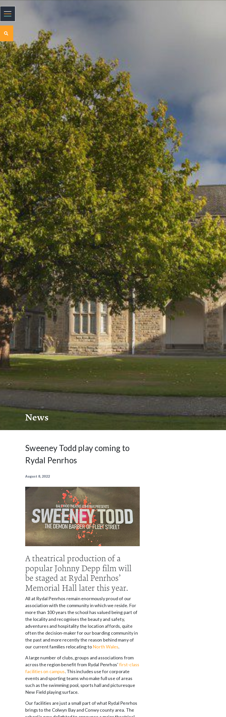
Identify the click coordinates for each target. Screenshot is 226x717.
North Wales (105, 646)
